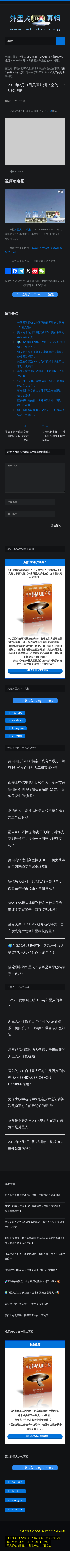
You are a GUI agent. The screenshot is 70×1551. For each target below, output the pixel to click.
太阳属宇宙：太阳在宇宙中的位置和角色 (26, 1304)
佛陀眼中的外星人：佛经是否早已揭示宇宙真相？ (31, 1270)
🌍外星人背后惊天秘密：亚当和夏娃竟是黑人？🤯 (32, 1292)
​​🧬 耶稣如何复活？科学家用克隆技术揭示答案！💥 (32, 1281)
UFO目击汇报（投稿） (39, 1542)
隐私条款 (34, 1545)
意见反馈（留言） (17, 1545)
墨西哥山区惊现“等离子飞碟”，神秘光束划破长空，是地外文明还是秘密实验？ (36, 839)
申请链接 (46, 1545)
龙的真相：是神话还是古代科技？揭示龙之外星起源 (32, 1194)
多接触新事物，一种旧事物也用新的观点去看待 (53, 435)
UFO (25, 68)
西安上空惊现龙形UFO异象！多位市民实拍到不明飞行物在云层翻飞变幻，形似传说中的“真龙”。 (36, 789)
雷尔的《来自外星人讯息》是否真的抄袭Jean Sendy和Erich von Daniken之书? (36, 1077)
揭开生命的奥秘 (15, 1542)
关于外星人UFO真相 (18, 1538)
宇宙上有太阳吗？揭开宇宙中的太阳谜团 (26, 1315)
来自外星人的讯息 (37, 573)
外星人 (45, 72)
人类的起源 (58, 72)
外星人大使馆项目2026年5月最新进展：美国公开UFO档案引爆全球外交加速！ (36, 1028)
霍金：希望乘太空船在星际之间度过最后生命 (17, 435)
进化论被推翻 (53, 1538)
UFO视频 (44, 56)
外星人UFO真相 (27, 56)
